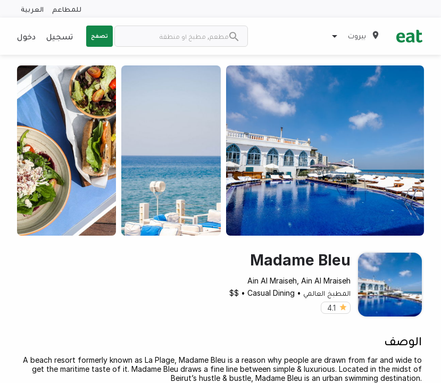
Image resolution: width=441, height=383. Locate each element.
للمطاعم (66, 8)
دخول (26, 36)
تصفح (99, 35)
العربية (32, 8)
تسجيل (59, 36)
